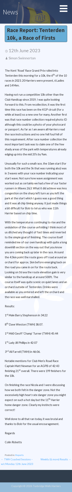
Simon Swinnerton (22, 58)
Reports (19, 455)
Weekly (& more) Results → (56, 459)
